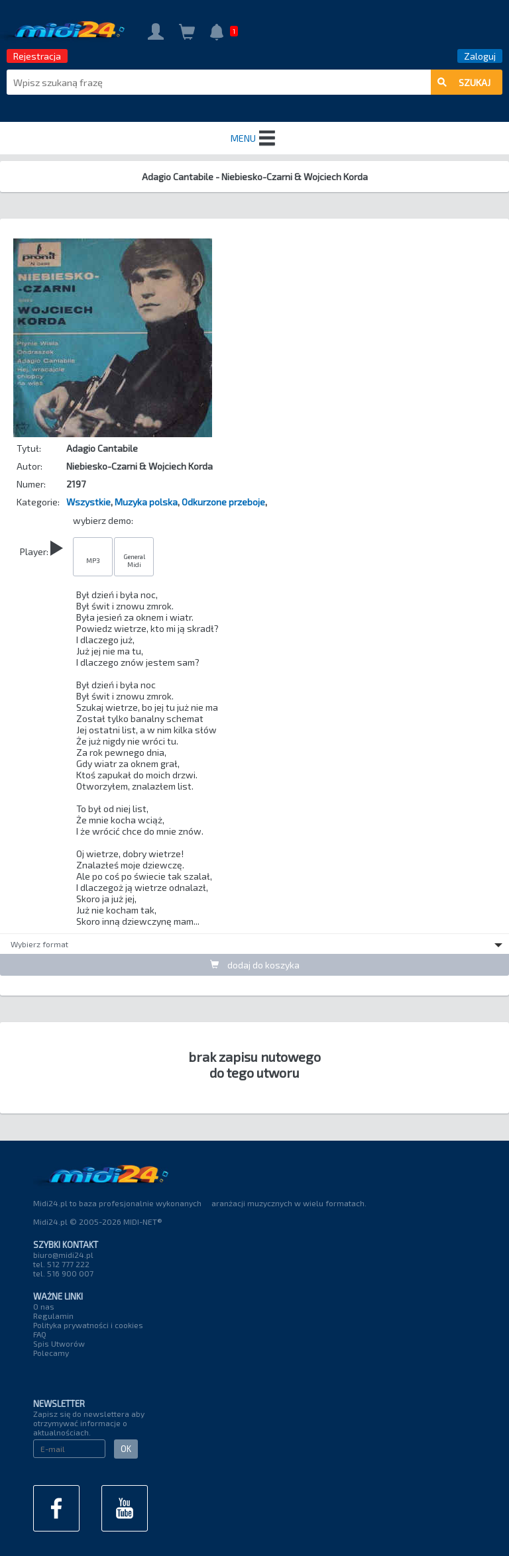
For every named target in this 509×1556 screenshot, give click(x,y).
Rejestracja (37, 56)
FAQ (39, 1334)
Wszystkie (88, 501)
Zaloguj (480, 56)
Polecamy (51, 1352)
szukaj (463, 82)
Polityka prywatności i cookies (88, 1324)
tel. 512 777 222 (61, 1264)
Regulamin (53, 1315)
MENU (254, 138)
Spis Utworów (59, 1343)
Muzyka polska (146, 501)
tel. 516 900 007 (63, 1273)
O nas (43, 1306)
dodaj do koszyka (255, 964)
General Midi (134, 560)
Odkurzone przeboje (223, 501)
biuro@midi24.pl (63, 1254)
